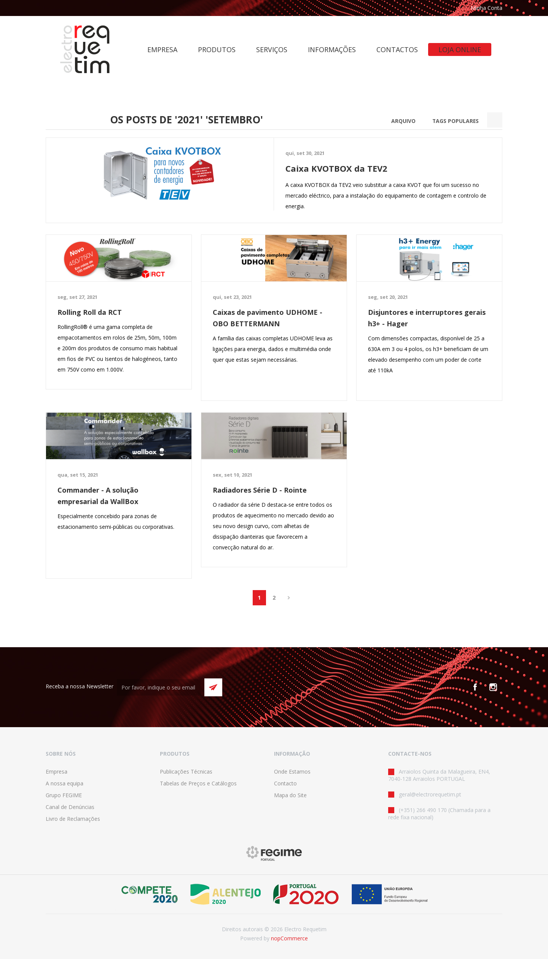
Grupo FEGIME (64, 795)
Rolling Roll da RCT (89, 312)
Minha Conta (486, 7)
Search (494, 120)
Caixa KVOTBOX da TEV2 (336, 168)
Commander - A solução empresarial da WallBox (98, 495)
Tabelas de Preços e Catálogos (198, 783)
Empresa (56, 771)
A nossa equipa (64, 783)
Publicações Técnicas (186, 771)
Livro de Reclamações (73, 818)
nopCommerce (289, 938)
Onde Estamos (292, 771)
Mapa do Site (290, 795)
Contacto (285, 783)
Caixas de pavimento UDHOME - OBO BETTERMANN (267, 318)
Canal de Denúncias (70, 807)
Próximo (289, 597)
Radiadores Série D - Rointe (260, 490)
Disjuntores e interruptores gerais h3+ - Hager (427, 318)
